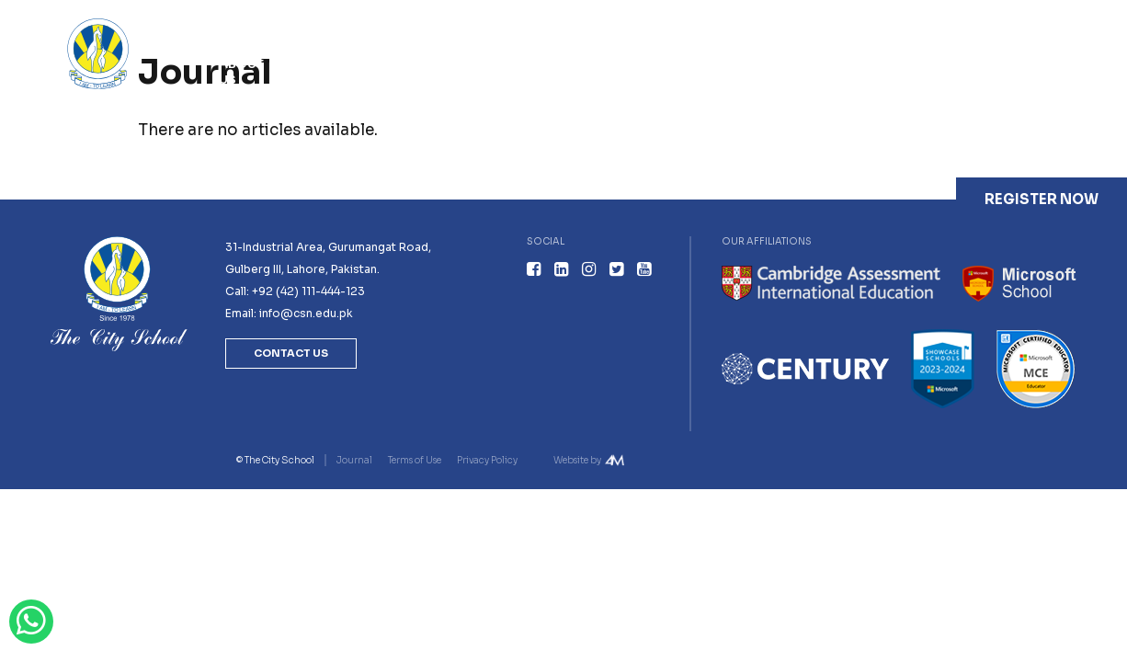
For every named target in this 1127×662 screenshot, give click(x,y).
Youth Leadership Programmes (570, 71)
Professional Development (741, 71)
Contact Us (1058, 71)
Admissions (331, 64)
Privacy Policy (487, 460)
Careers (888, 64)
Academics (434, 64)
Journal (971, 64)
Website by (577, 460)
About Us (241, 71)
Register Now (1042, 199)
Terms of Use (414, 460)
